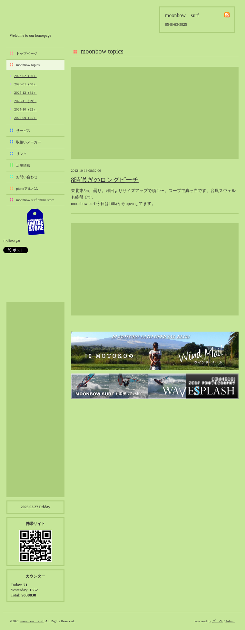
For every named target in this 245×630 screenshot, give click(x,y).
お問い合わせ (26, 177)
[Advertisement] (155, 113)
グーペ (217, 621)
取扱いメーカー (28, 142)
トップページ (26, 53)
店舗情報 (23, 165)
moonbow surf (44, 18)
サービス (23, 130)
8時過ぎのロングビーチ (105, 179)
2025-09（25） (25, 118)
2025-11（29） (25, 101)
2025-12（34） (25, 92)
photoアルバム (27, 188)
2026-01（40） (25, 84)
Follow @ (11, 240)
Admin (230, 621)
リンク (21, 154)
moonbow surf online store (35, 200)
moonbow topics (28, 65)
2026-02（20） (25, 76)
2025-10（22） (25, 109)
